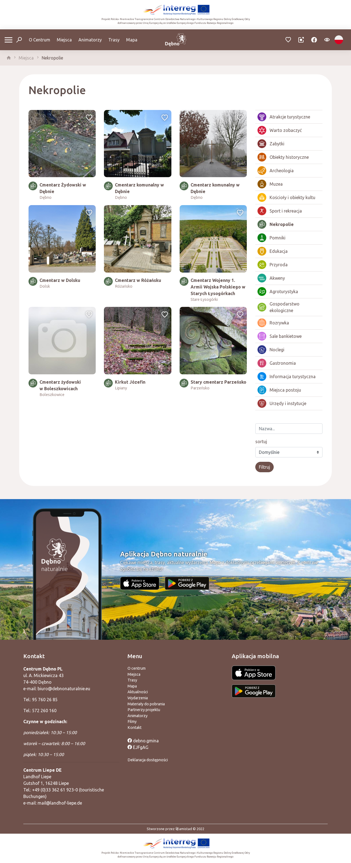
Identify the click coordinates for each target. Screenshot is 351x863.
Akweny (271, 278)
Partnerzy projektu (144, 710)
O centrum (137, 668)
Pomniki (271, 237)
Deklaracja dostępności (148, 760)
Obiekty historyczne (283, 157)
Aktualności (138, 692)
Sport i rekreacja (279, 210)
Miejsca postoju (279, 390)
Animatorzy (90, 39)
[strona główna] (9, 58)
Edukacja (272, 251)
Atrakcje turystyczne (283, 116)
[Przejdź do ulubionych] (288, 40)
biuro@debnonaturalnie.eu (64, 688)
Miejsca (64, 39)
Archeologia (275, 170)
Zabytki (270, 143)
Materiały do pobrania (146, 704)
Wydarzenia (138, 698)
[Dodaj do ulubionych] (89, 118)
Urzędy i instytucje (281, 403)
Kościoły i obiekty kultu (286, 197)
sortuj (261, 441)
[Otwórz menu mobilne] (8, 40)
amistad (184, 829)
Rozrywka (273, 322)
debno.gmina (143, 740)
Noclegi (270, 349)
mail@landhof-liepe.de (60, 802)
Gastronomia (276, 363)
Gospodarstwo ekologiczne (278, 307)
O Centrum (39, 39)
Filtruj (264, 467)
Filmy (132, 721)
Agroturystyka (277, 291)
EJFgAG (138, 747)
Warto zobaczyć (279, 130)
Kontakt (134, 727)
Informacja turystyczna (286, 376)
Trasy (114, 39)
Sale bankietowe (279, 336)
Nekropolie (52, 57)
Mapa (131, 39)
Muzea (270, 184)
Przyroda (272, 264)
